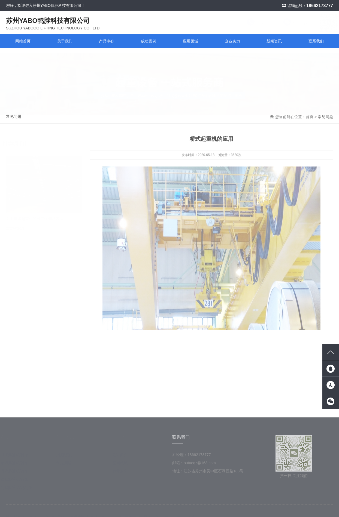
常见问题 (13, 117)
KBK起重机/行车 (17, 456)
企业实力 (232, 41)
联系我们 (253, 23)
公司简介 (122, 456)
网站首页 (23, 41)
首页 (309, 117)
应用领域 (190, 41)
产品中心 (106, 41)
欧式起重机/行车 (17, 481)
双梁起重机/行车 (17, 472)
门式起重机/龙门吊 (19, 489)
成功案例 (148, 41)
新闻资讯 (274, 41)
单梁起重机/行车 (17, 464)
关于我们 (64, 41)
